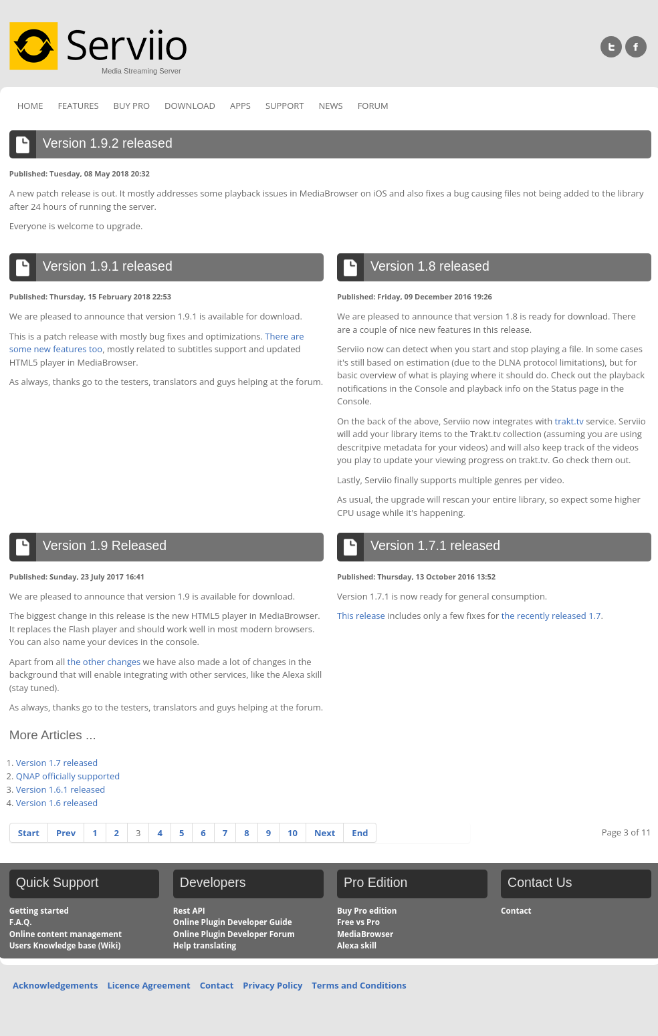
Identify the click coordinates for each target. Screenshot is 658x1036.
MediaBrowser (365, 933)
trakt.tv (569, 421)
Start (28, 833)
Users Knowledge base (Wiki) (65, 945)
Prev (66, 833)
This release (361, 616)
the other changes (104, 662)
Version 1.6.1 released (60, 789)
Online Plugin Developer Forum (234, 933)
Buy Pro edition (367, 910)
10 (293, 833)
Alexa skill (356, 945)
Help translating (204, 945)
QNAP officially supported (68, 776)
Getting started (39, 910)
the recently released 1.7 (551, 616)
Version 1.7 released (57, 763)
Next (324, 833)
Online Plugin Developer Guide (232, 921)
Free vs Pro (358, 921)
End (360, 833)
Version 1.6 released (57, 803)
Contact (516, 910)
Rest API (189, 910)
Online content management (65, 933)
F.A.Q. (20, 921)
